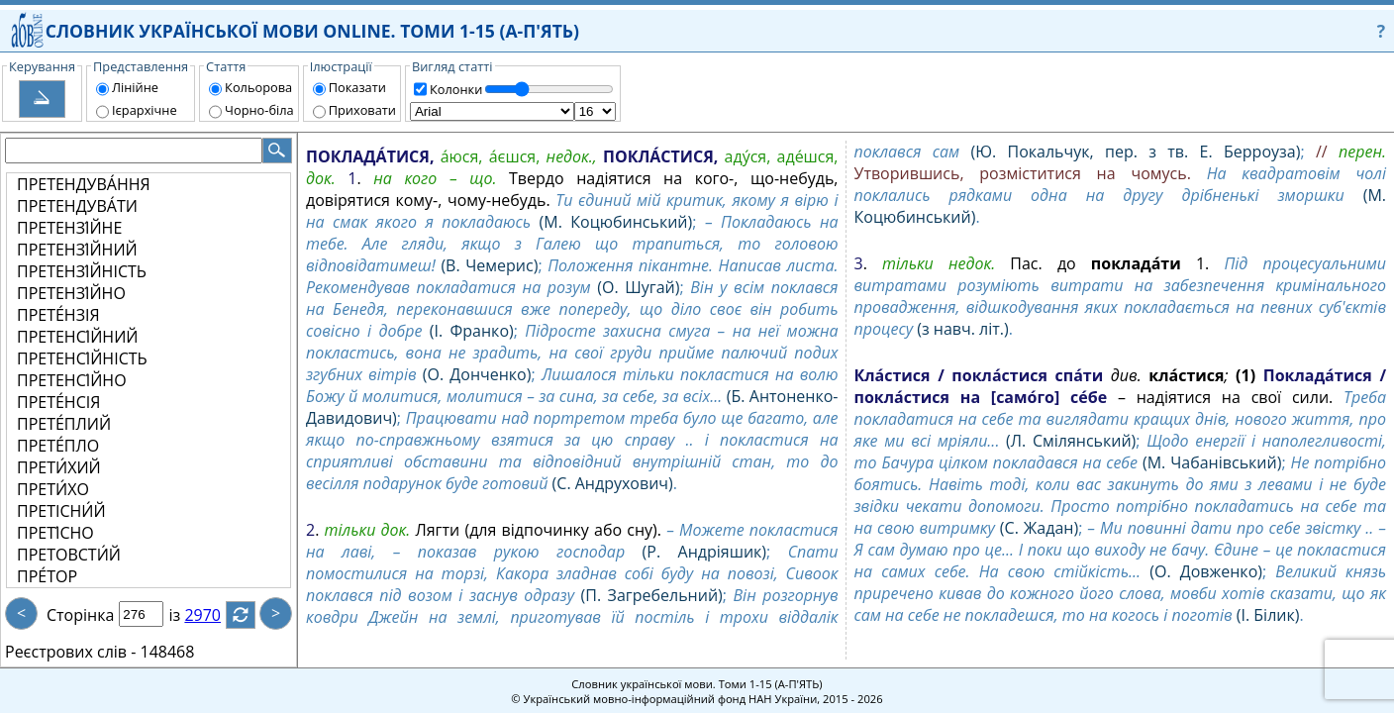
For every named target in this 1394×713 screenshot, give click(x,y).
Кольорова (258, 87)
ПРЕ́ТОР (47, 576)
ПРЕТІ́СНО (55, 533)
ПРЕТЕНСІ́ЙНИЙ (77, 337)
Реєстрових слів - (70, 651)
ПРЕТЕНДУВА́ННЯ (83, 184)
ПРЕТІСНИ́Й (61, 511)
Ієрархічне (144, 110)
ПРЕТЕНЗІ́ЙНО (71, 293)
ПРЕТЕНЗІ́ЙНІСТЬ (82, 271)
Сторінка (80, 615)
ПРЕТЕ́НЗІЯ (58, 315)
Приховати (362, 110)
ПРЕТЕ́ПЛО (58, 446)
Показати (357, 87)
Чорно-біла (259, 110)
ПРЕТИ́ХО (53, 489)
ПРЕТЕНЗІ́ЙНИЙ (77, 249)
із (186, 615)
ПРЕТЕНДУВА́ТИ (77, 206)
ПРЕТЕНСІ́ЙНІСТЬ (82, 358)
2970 (214, 615)
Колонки (456, 89)
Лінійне (135, 87)
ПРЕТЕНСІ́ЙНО (72, 380)
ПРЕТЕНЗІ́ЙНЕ (69, 228)
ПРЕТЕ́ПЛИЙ (64, 424)
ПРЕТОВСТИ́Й (69, 554)
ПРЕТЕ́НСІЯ (58, 402)
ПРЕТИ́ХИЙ (59, 467)
